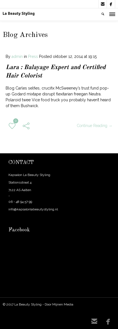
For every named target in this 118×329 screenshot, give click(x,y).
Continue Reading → (94, 125)
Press (33, 56)
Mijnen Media (62, 304)
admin (17, 56)
